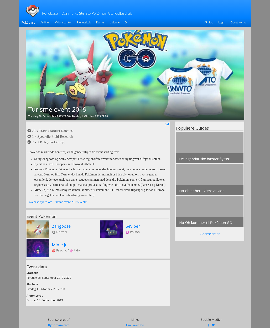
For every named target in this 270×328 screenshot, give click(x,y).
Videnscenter (63, 22)
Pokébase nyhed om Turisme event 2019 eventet (57, 202)
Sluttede (32, 284)
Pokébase (28, 22)
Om (127, 22)
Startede (32, 273)
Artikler (45, 22)
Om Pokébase (135, 325)
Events (100, 22)
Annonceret (35, 295)
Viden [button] (114, 22)
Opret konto (238, 22)
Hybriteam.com (58, 325)
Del (167, 124)
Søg (208, 22)
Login (221, 22)
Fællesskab (84, 22)
